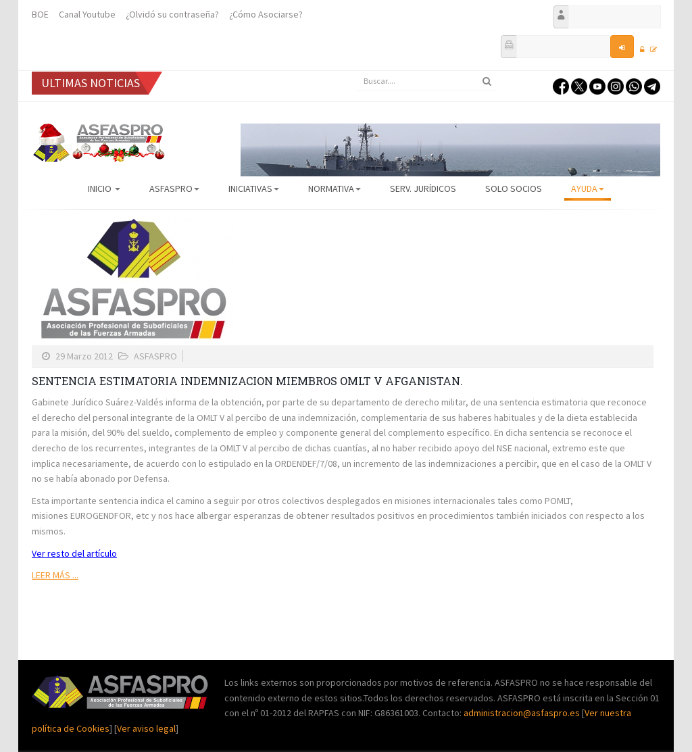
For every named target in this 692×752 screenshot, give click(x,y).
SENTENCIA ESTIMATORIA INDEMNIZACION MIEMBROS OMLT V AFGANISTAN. (247, 381)
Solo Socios (513, 188)
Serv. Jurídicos (423, 188)
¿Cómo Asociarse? (266, 14)
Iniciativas (253, 188)
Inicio (104, 188)
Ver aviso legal (146, 728)
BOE (40, 14)
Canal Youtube (87, 14)
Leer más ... (55, 575)
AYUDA (587, 188)
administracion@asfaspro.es (523, 713)
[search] (427, 81)
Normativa (334, 188)
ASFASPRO (174, 188)
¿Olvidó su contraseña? (172, 14)
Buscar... (356, 71)
